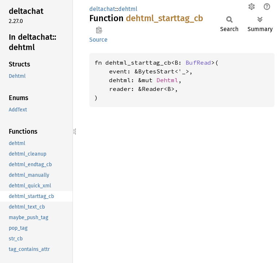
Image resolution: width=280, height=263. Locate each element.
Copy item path (99, 30)
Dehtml (167, 80)
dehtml (127, 8)
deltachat (102, 8)
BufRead (198, 62)
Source (98, 39)
